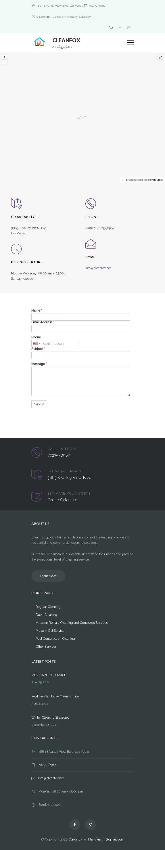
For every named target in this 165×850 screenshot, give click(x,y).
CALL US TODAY (62, 449)
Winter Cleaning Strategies (50, 717)
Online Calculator (63, 500)
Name (36, 310)
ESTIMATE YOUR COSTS (69, 493)
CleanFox (75, 839)
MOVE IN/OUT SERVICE (48, 675)
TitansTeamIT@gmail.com (106, 839)
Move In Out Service (50, 630)
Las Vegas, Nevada (65, 471)
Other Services (46, 646)
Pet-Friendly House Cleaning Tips (55, 696)
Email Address (42, 322)
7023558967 (97, 5)
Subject (38, 348)
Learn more (48, 576)
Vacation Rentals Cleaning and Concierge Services (72, 622)
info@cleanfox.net (98, 268)
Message (39, 364)
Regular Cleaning (48, 607)
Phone (36, 337)
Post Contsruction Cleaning (55, 638)
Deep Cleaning (46, 614)
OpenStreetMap (138, 179)
